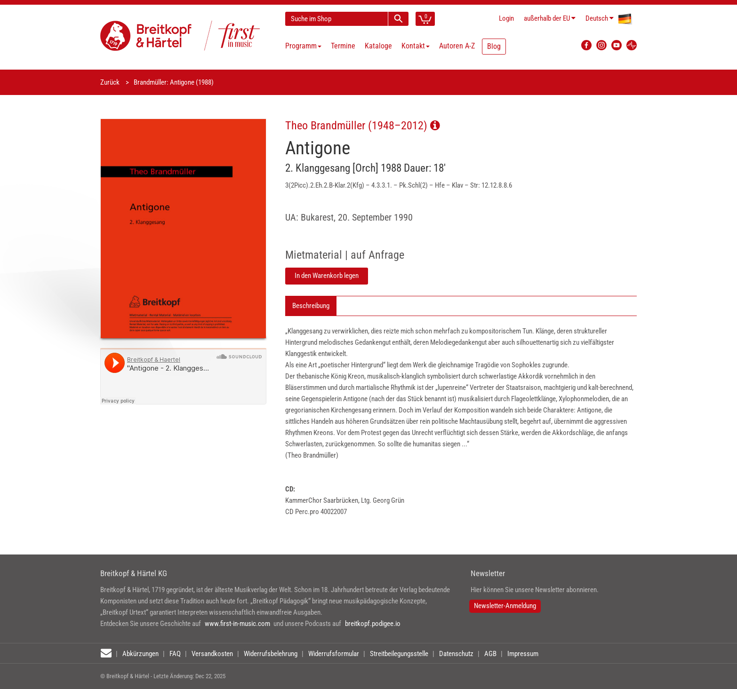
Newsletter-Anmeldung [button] (505, 606)
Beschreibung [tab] (310, 305)
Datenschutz (456, 653)
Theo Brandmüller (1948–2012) (362, 125)
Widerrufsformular (333, 653)
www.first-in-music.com (237, 623)
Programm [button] (303, 45)
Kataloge (378, 45)
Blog (494, 46)
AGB (490, 653)
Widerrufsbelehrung (270, 653)
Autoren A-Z (457, 45)
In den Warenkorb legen (327, 275)
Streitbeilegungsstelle (399, 653)
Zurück (110, 82)
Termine (343, 45)
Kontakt (415, 45)
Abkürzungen (140, 653)
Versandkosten (212, 653)
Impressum (522, 653)
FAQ (175, 653)
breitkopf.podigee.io (373, 623)
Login (506, 18)
